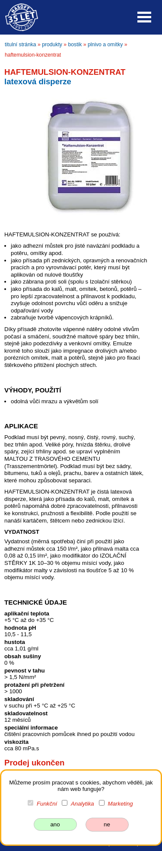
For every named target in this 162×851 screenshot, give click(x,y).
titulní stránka (20, 44)
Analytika (82, 803)
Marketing (120, 803)
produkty (52, 44)
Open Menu (144, 17)
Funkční (47, 803)
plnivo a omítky (105, 44)
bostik (75, 44)
